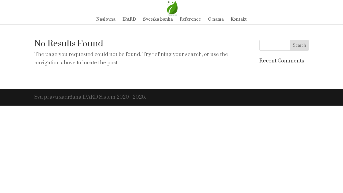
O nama (216, 20)
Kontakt (239, 20)
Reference (190, 20)
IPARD (129, 20)
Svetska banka (158, 20)
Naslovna (105, 20)
